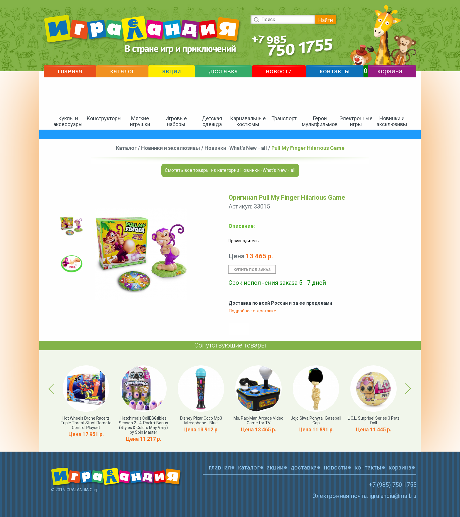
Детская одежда (212, 121)
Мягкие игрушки (140, 121)
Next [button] (407, 389)
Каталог (126, 148)
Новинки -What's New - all (235, 148)
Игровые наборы (176, 121)
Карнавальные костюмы (248, 121)
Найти (325, 20)
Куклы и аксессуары (68, 121)
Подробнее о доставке (252, 310)
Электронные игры (356, 121)
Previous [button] (52, 389)
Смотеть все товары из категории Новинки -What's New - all (230, 170)
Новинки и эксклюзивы (391, 121)
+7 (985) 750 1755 (392, 484)
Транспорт (284, 118)
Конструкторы (104, 118)
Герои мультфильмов (320, 121)
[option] (71, 226)
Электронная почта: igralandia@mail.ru (364, 495)
